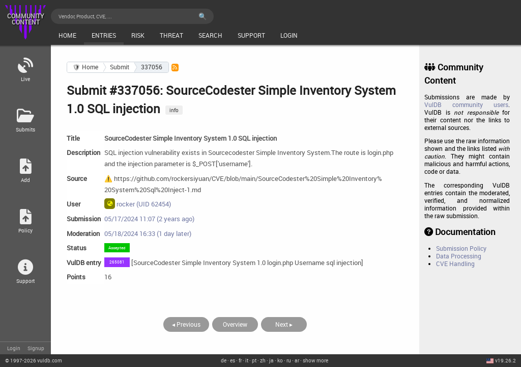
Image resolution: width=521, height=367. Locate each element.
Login (13, 348)
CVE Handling (455, 264)
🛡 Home (85, 67)
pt (254, 360)
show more (315, 360)
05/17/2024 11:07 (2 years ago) (149, 218)
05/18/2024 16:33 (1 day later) (147, 233)
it (246, 360)
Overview (235, 324)
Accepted (117, 247)
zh (263, 360)
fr (240, 360)
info (174, 110)
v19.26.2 (505, 360)
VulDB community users (466, 105)
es (232, 360)
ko (280, 360)
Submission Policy (461, 248)
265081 (117, 262)
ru (288, 360)
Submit (119, 67)
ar (297, 360)
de (223, 360)
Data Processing (458, 256)
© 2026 (33, 360)
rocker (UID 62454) (137, 203)
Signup (35, 348)
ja (271, 360)
